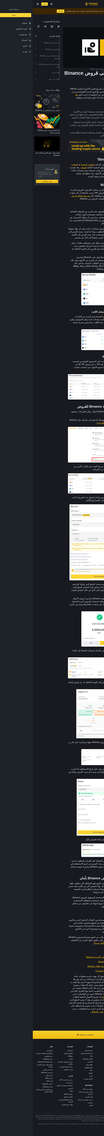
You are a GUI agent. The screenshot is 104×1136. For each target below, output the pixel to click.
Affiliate (37, 1056)
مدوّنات (77, 1076)
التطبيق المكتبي (35, 1053)
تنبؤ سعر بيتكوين (15, 1069)
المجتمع (77, 1079)
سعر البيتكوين (16, 1056)
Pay (58, 1056)
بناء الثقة (77, 1073)
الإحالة (38, 1059)
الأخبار (78, 1059)
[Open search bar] (18, 4)
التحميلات (37, 1050)
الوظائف (77, 1053)
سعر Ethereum (15, 1059)
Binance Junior (55, 1059)
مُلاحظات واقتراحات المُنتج (32, 1085)
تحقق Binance (35, 1094)
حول (78, 1050)
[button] (5, 4)
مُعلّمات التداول (35, 1097)
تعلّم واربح (17, 1050)
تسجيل (12, 4)
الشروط (77, 1067)
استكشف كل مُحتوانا (52, 1035)
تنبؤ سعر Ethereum (14, 1072)
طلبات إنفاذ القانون (34, 1105)
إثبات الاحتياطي (35, 1069)
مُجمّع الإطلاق (56, 1067)
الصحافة (77, 1062)
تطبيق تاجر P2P (55, 1089)
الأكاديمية (57, 1062)
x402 (58, 1105)
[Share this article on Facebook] (19, 26)
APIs (38, 1091)
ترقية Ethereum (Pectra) (12, 1062)
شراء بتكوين (16, 1075)
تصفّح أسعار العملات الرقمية (11, 1053)
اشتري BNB (16, 1078)
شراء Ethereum (15, 1087)
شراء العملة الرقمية (54, 1053)
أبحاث (58, 1076)
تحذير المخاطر (75, 1082)
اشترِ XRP (17, 1081)
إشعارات (77, 1085)
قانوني (78, 1065)
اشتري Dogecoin (15, 1084)
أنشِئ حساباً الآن (14, 181)
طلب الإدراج (56, 1097)
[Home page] (58, 4)
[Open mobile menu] (4, 4)
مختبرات (57, 1102)
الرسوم (37, 1088)
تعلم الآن (27, 11)
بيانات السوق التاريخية (33, 1067)
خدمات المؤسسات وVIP (52, 1100)
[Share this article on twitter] (26, 26)
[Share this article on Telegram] (12, 26)
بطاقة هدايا (56, 1065)
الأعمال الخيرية (55, 1079)
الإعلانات (77, 1056)
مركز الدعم (36, 1083)
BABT (58, 1073)
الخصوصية (77, 1070)
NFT (58, 1070)
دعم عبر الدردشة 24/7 (33, 1080)
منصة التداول (56, 1050)
